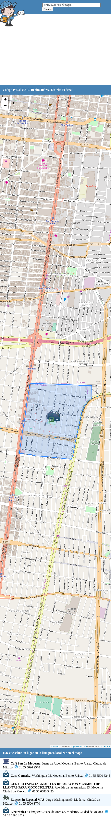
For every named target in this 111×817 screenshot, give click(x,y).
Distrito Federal (62, 89)
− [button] (5, 106)
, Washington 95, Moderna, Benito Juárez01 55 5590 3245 (56, 775)
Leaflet (54, 746)
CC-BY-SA (105, 746)
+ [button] (5, 100)
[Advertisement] (55, 56)
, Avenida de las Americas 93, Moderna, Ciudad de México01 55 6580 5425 (53, 787)
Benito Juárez (40, 89)
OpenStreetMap (79, 746)
